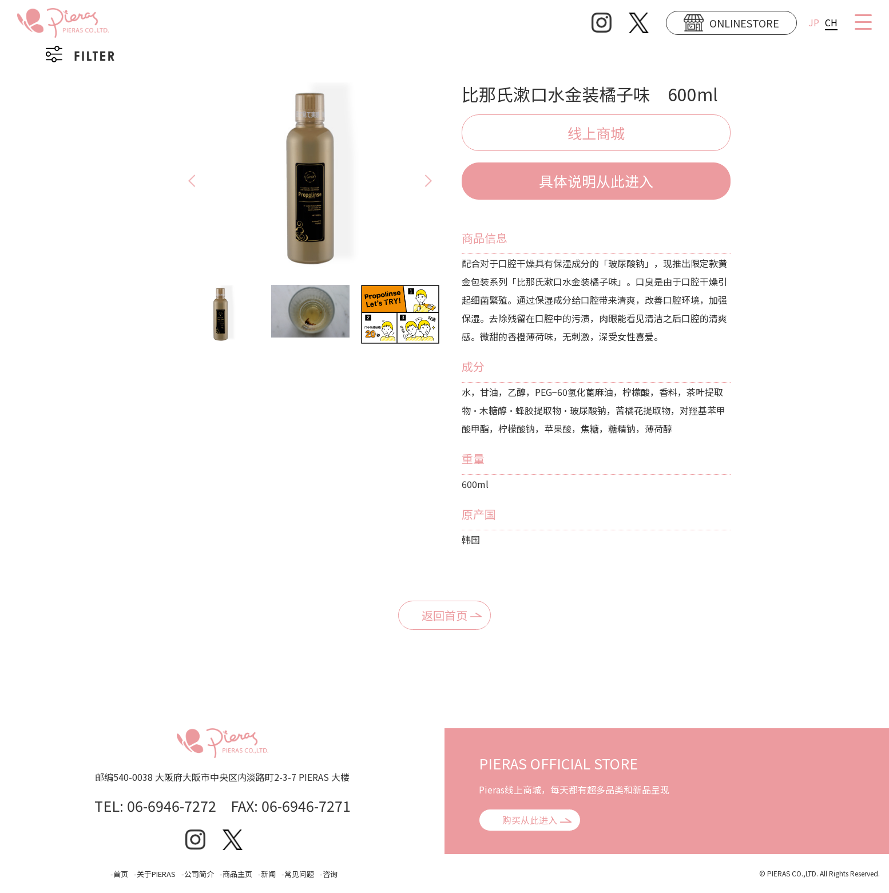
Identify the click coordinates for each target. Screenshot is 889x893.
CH (831, 22)
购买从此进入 (529, 820)
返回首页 (444, 615)
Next (439, 180)
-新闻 (267, 873)
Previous (181, 180)
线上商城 (596, 132)
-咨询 (329, 873)
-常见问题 (297, 873)
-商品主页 (236, 873)
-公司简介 (197, 873)
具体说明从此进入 (596, 180)
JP (813, 22)
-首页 (119, 873)
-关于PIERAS (155, 873)
